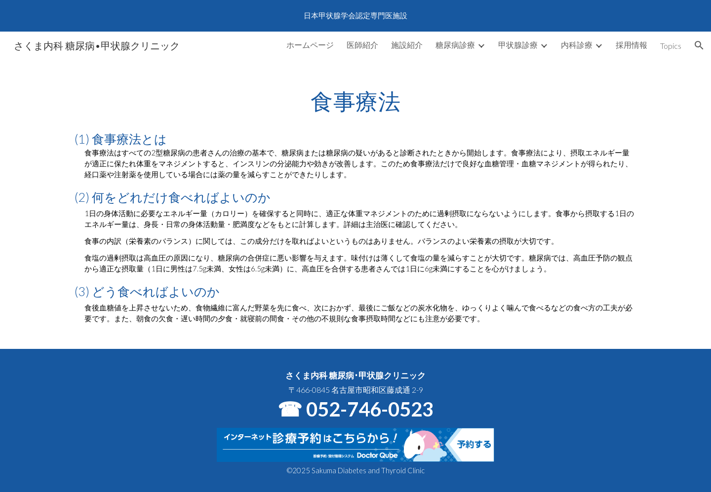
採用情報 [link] (631, 44)
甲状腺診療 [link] (518, 44)
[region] (355, 16)
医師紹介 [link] (362, 44)
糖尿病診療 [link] (455, 44)
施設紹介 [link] (407, 44)
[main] (355, 204)
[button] (699, 45)
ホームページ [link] (310, 44)
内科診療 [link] (576, 44)
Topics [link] (670, 45)
